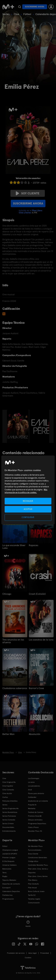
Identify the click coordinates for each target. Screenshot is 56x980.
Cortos (5, 797)
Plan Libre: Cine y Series (37, 876)
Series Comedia (8, 820)
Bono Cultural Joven (36, 891)
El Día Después (8, 861)
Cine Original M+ (9, 782)
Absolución (34, 734)
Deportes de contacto (11, 884)
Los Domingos (33, 778)
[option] (18, 426)
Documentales (8, 827)
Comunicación (34, 903)
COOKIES (28, 958)
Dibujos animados (35, 820)
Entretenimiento (9, 831)
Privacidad (44, 953)
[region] (28, 490)
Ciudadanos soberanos (14, 688)
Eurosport (6, 888)
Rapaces (33, 545)
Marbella (31, 808)
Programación (8, 899)
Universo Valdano (9, 865)
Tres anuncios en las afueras (13, 641)
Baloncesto (6, 869)
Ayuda (28, 924)
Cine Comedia (8, 790)
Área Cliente (33, 854)
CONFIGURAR (28, 517)
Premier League (8, 857)
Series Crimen (8, 823)
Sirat (30, 790)
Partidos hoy (7, 895)
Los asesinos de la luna (41, 639)
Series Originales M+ (10, 808)
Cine (16, 14)
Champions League (10, 850)
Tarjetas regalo (34, 899)
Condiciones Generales (37, 857)
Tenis (4, 873)
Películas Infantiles (9, 801)
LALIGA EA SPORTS (9, 854)
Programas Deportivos (37, 823)
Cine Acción (7, 793)
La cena (31, 782)
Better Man (8, 734)
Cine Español (7, 786)
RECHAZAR (28, 501)
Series (6, 14)
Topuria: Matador (9, 880)
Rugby (4, 876)
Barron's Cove (36, 688)
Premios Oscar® (35, 816)
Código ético (33, 861)
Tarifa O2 (32, 895)
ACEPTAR (28, 509)
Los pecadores (34, 786)
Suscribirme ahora (34, 7)
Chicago (6, 594)
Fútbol (27, 14)
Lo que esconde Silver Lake (13, 546)
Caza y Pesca (33, 827)
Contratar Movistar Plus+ (38, 865)
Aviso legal (32, 953)
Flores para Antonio (36, 793)
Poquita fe (32, 805)
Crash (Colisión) (37, 594)
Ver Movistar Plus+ (35, 846)
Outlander (32, 797)
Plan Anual (32, 888)
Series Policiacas (9, 816)
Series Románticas (9, 812)
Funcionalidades (34, 850)
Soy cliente (27, 193)
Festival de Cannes (35, 812)
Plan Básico (32, 880)
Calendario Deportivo (11, 891)
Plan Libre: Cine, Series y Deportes (38, 871)
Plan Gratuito (33, 884)
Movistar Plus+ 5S (35, 831)
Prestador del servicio (16, 953)
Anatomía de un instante (38, 801)
